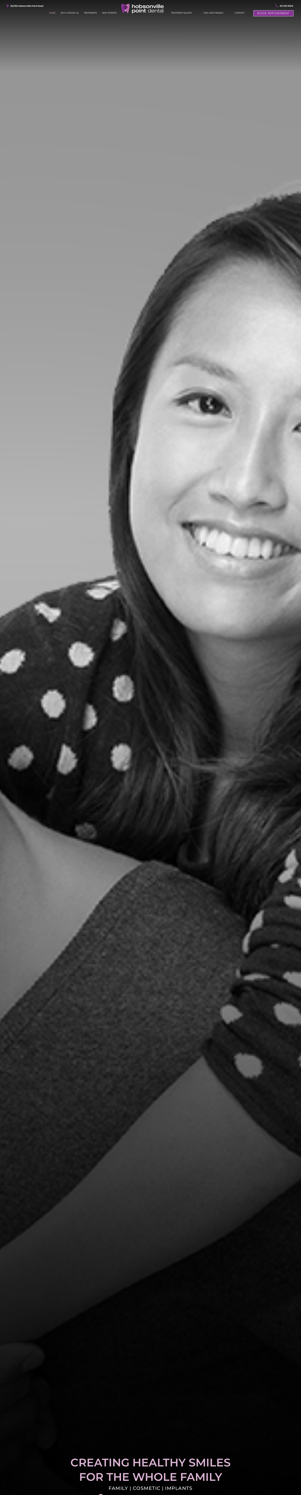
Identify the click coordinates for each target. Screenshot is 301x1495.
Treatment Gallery (181, 12)
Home (52, 12)
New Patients (109, 12)
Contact (240, 12)
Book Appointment (273, 13)
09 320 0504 (286, 5)
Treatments (90, 12)
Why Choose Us (70, 12)
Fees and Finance (213, 12)
